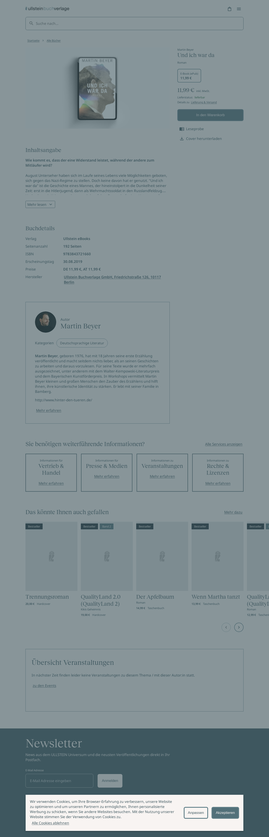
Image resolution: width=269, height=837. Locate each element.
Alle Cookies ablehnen (50, 822)
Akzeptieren (225, 813)
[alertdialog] (134, 813)
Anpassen (196, 813)
